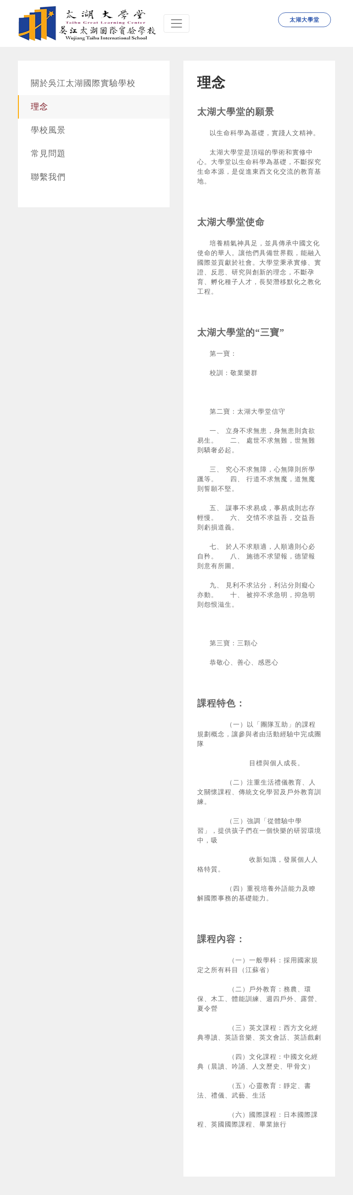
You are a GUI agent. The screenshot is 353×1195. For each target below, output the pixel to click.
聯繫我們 (48, 177)
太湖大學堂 (304, 20)
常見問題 (48, 153)
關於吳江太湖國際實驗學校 (83, 83)
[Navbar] (176, 23)
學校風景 (48, 130)
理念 (39, 106)
